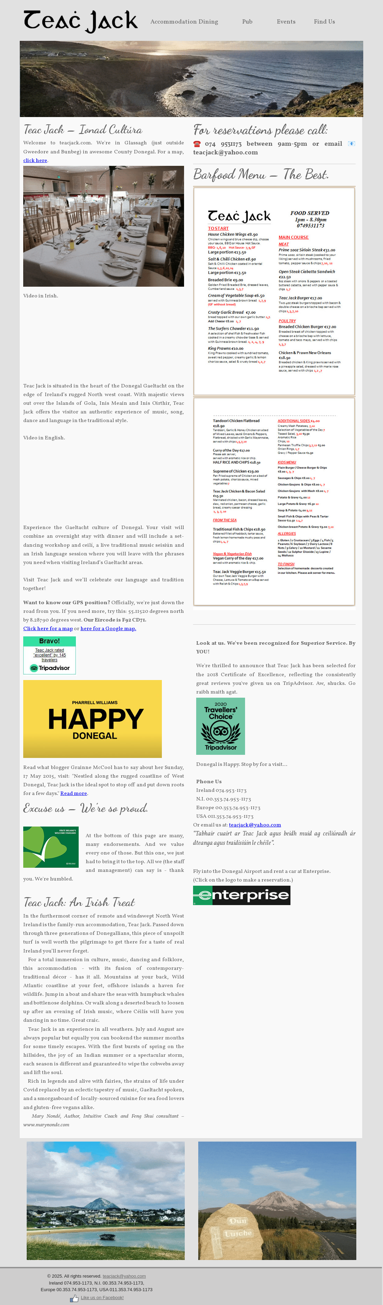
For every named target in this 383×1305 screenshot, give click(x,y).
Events (286, 22)
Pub (247, 22)
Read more (73, 793)
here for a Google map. (108, 629)
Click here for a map (48, 629)
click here (35, 160)
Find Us (324, 22)
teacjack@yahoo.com (255, 825)
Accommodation (173, 22)
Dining (208, 22)
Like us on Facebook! (96, 1297)
